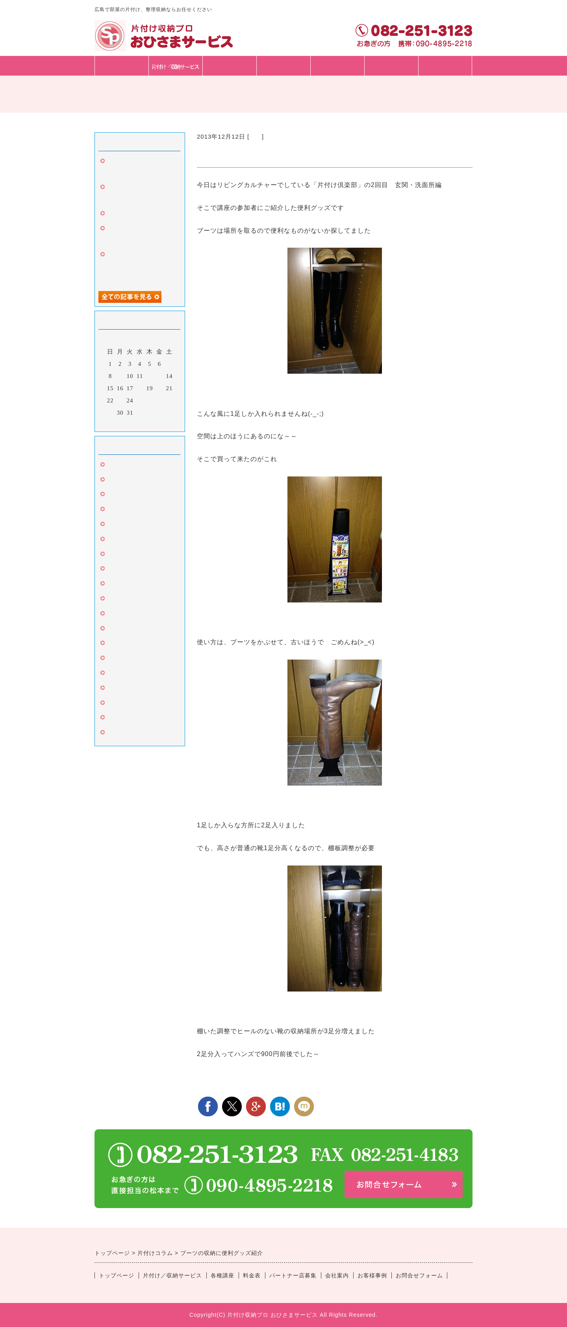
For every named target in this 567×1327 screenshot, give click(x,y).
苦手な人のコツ (128, 704)
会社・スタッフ (445, 65)
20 (159, 388)
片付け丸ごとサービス (137, 718)
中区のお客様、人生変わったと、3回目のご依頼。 (139, 267)
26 (149, 400)
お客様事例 (372, 1275)
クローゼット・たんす (137, 555)
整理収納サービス (131, 540)
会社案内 (337, 1275)
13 (159, 376)
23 (120, 400)
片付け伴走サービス (134, 644)
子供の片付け (125, 733)
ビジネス (119, 674)
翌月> (156, 424)
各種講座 (229, 65)
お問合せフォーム (391, 75)
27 (159, 400)
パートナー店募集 (293, 1275)
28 (169, 400)
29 (110, 413)
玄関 (255, 136)
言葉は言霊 (122, 585)
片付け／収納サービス (172, 1275)
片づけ (115, 466)
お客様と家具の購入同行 (141, 214)
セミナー (119, 659)
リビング (119, 600)
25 (140, 400)
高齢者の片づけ (128, 689)
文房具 (115, 510)
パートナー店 (337, 65)
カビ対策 (119, 570)
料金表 (283, 65)
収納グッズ (122, 615)
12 (149, 376)
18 (140, 388)
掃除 (112, 481)
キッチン (119, 629)
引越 (112, 495)
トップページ (121, 65)
